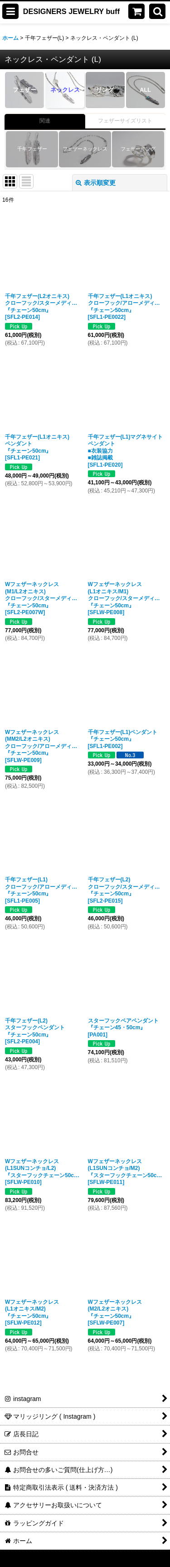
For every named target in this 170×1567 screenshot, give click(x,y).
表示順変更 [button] (96, 182)
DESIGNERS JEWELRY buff (71, 11)
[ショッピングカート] (136, 11)
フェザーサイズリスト (125, 121)
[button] (10, 11)
